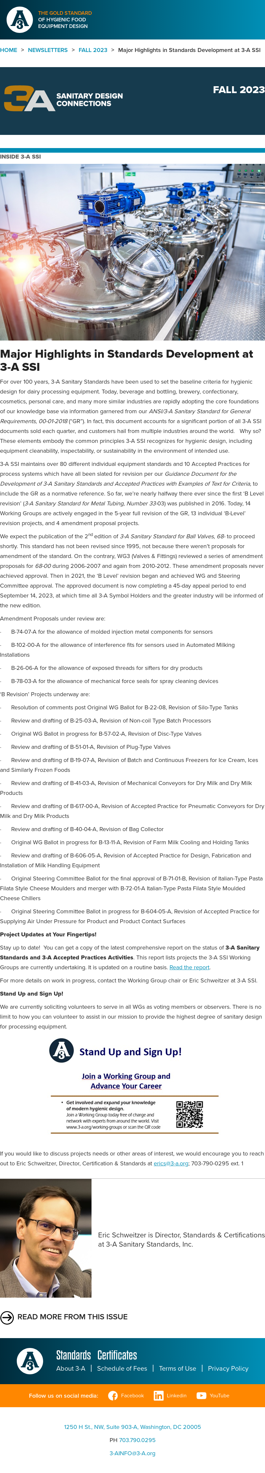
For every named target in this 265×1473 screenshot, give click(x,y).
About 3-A (70, 1368)
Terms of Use (177, 1368)
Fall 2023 (93, 50)
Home (8, 50)
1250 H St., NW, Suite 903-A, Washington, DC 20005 (132, 1427)
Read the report (189, 967)
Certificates (117, 1355)
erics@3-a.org (171, 1163)
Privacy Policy (228, 1368)
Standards (73, 1355)
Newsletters (48, 50)
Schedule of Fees (122, 1368)
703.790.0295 (137, 1440)
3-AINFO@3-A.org (132, 1453)
